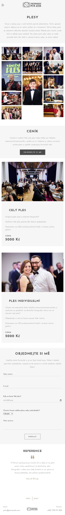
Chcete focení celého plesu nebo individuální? (21, 410)
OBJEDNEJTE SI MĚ (33, 152)
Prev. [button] (28, 498)
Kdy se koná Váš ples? (12, 396)
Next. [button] (36, 498)
